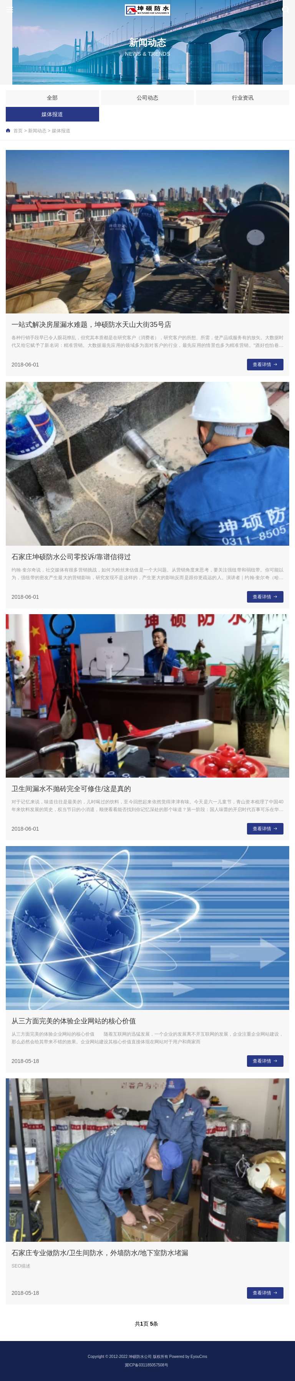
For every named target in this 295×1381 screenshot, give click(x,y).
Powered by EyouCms (187, 1356)
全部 (52, 98)
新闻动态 (37, 130)
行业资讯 (243, 98)
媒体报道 (52, 114)
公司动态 (147, 98)
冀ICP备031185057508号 (146, 1365)
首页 (18, 130)
